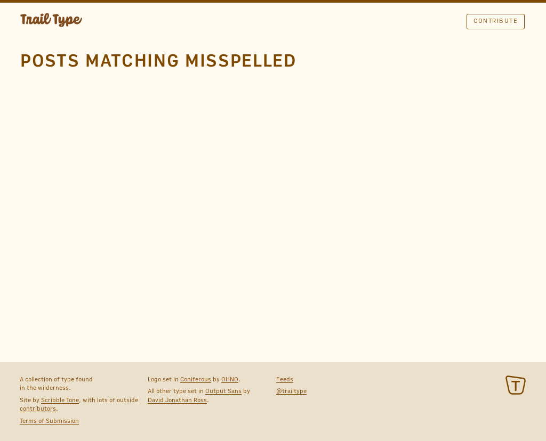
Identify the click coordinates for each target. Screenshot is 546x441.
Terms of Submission (49, 420)
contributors (38, 408)
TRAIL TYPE (51, 21)
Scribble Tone (60, 400)
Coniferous (195, 379)
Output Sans (223, 391)
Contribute (495, 20)
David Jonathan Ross (177, 400)
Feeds (284, 379)
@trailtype (291, 391)
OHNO (229, 379)
